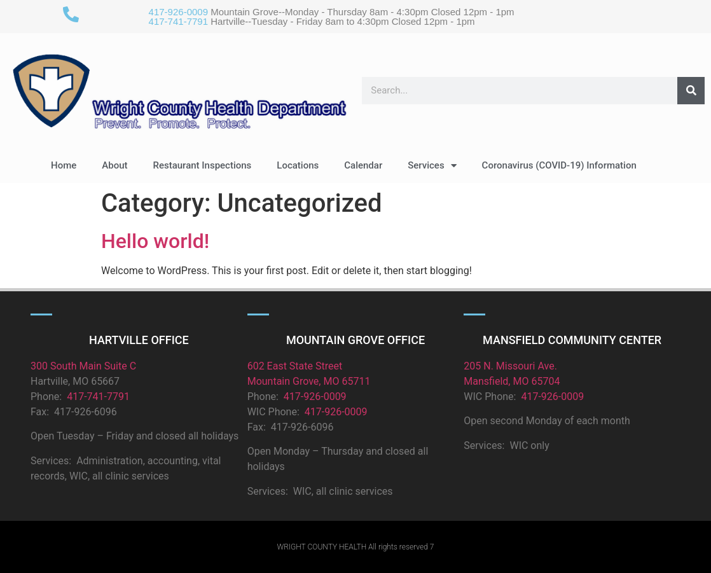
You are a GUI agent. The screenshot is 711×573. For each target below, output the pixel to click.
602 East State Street (295, 366)
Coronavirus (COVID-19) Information (559, 165)
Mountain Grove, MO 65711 (309, 381)
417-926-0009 (178, 11)
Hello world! (155, 241)
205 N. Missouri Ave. (510, 366)
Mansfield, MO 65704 (512, 381)
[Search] (691, 90)
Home (63, 165)
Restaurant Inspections (202, 165)
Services (432, 166)
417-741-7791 (178, 21)
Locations (298, 165)
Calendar (363, 165)
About (114, 165)
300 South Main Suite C (83, 366)
